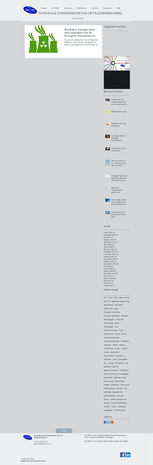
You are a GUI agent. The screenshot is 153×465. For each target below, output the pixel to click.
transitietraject (119, 410)
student (107, 406)
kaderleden (108, 377)
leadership (115, 385)
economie (107, 359)
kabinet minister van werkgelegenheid (116, 374)
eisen (115, 359)
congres (124, 348)
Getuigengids (109, 319)
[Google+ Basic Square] (112, 422)
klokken (107, 385)
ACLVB (126, 298)
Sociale (124, 334)
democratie (114, 352)
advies (115, 345)
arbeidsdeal (108, 348)
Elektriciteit (108, 308)
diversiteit (119, 356)
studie (113, 406)
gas (127, 363)
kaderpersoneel (120, 377)
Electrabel (118, 305)
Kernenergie (108, 327)
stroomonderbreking (119, 403)
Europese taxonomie (112, 316)
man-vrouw (125, 385)
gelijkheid (107, 366)
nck (125, 388)
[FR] (118, 8)
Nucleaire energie (111, 330)
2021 (111, 298)
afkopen (122, 345)
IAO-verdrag (108, 323)
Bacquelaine (108, 305)
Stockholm (125, 341)
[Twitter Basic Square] (108, 422)
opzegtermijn (117, 392)
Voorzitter (107, 345)
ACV (105, 301)
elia (105, 363)
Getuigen (124, 316)
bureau (117, 348)
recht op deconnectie (118, 399)
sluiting (107, 403)
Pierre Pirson (109, 334)
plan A (106, 399)
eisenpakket (122, 359)
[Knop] (64, 431)
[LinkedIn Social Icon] (128, 454)
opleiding (107, 392)
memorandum (109, 388)
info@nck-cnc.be (44, 444)
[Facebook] (122, 454)
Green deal (119, 319)
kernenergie (119, 381)
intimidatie (124, 370)
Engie (116, 308)
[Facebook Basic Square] (105, 422)
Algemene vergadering (120, 301)
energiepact (119, 363)
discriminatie (109, 356)
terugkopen (108, 410)
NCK (116, 327)
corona (106, 352)
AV (109, 301)
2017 (106, 298)
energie (111, 363)
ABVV (121, 298)
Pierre (121, 330)
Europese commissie (112, 312)
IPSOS (117, 323)
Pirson (117, 334)
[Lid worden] (78, 18)
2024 (116, 298)
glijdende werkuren (111, 370)
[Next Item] (126, 63)
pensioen (120, 396)
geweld (115, 366)
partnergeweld (109, 396)
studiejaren (121, 406)
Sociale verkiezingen (111, 341)
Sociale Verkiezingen (112, 338)
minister (119, 388)
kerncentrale (109, 381)
